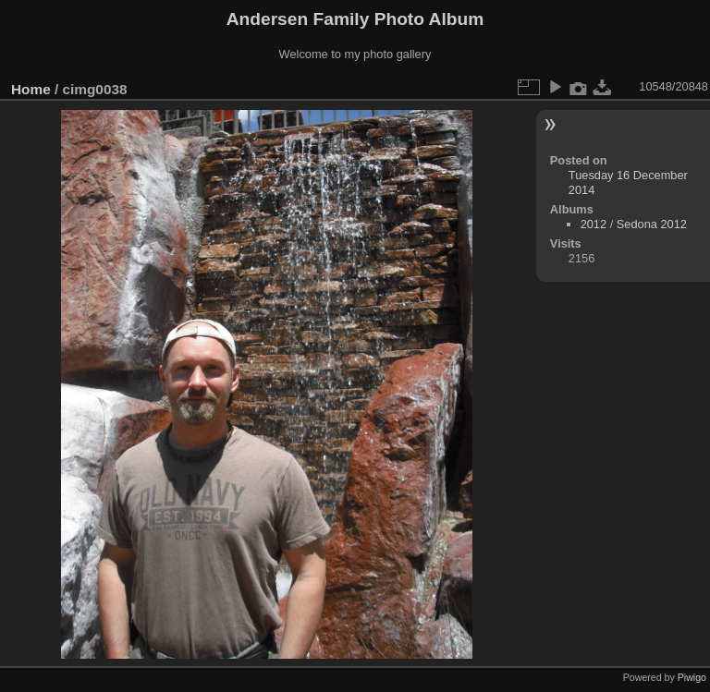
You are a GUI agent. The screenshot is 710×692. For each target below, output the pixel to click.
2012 (593, 224)
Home (31, 89)
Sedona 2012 (652, 224)
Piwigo (692, 677)
